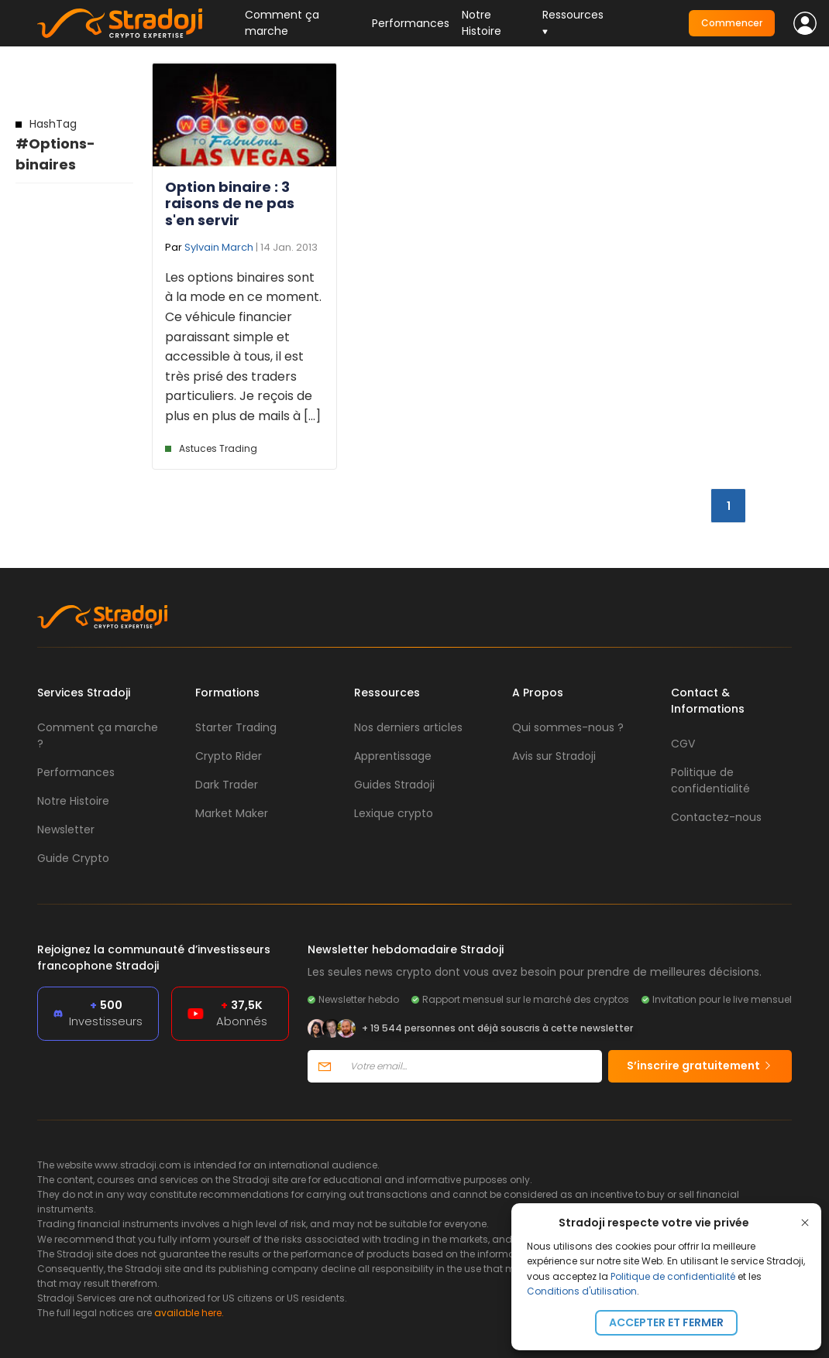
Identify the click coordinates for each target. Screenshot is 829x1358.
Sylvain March (218, 247)
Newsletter (66, 829)
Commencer (731, 22)
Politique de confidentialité (673, 1276)
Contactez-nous (716, 817)
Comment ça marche (282, 23)
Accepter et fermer (666, 1322)
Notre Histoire (481, 23)
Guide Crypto (73, 858)
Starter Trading (236, 727)
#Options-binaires (55, 145)
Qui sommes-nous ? (568, 727)
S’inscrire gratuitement (700, 1065)
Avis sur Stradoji (554, 756)
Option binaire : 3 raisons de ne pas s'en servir (229, 203)
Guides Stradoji (394, 784)
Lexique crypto (393, 813)
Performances (410, 23)
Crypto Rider (228, 756)
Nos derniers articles (408, 727)
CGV (683, 743)
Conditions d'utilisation (582, 1291)
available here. (189, 1312)
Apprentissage (393, 756)
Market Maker (231, 813)
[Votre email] (471, 1066)
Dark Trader (226, 784)
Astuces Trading (218, 448)
